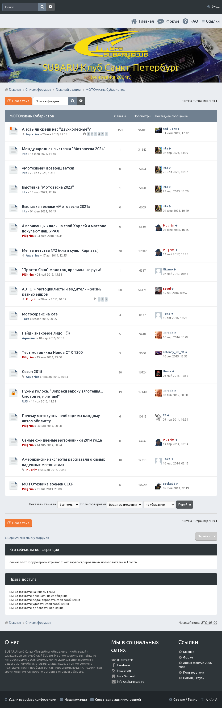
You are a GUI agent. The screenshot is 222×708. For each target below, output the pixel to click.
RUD (25, 401)
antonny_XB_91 (173, 352)
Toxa (25, 318)
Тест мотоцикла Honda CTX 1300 (52, 352)
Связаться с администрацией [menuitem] (118, 699)
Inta (24, 153)
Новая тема (20, 101)
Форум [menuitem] (172, 21)
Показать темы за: (54, 504)
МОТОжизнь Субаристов (31, 116)
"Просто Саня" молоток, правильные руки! (61, 270)
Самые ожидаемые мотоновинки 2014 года (62, 440)
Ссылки (213, 21)
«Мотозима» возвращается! (48, 168)
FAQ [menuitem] (194, 21)
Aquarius (32, 134)
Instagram (124, 670)
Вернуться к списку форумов (28, 537)
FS (165, 415)
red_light (170, 128)
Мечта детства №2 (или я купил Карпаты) (60, 250)
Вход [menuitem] (216, 6)
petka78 (169, 483)
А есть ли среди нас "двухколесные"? (56, 129)
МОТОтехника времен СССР (48, 484)
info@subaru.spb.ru (130, 681)
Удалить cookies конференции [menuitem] (32, 699)
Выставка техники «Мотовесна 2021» (56, 206)
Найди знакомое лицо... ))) (46, 333)
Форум (188, 657)
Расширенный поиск (50, 7)
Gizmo (168, 269)
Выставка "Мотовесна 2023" (48, 187)
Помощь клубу (193, 677)
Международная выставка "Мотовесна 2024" (63, 149)
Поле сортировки (111, 504)
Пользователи (193, 672)
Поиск (42, 7)
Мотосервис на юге (40, 314)
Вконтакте (125, 659)
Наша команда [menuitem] (76, 699)
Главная (146, 21)
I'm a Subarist (126, 676)
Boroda (168, 332)
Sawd (167, 288)
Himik (167, 371)
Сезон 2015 (32, 371)
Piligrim (28, 235)
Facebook (123, 665)
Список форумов (38, 623)
